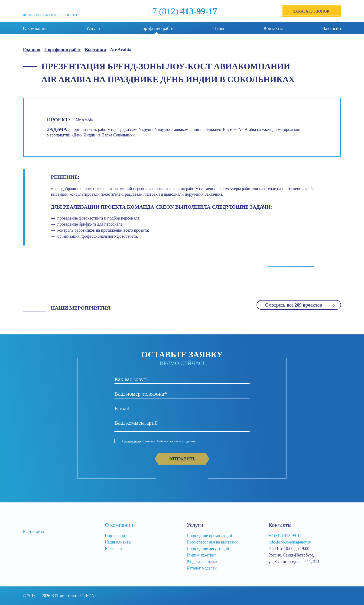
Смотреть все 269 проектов (294, 304)
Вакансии (331, 28)
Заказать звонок (311, 11)
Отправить (182, 458)
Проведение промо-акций (209, 535)
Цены (218, 28)
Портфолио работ (156, 28)
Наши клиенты (118, 542)
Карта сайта (33, 531)
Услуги (93, 28)
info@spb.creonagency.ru (290, 542)
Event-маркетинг (201, 555)
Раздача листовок (202, 561)
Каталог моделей (202, 568)
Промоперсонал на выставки (212, 542)
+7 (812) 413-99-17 (285, 535)
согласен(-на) (132, 441)
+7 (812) (182, 11)
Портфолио (115, 535)
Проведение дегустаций (208, 548)
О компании (35, 28)
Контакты (273, 28)
